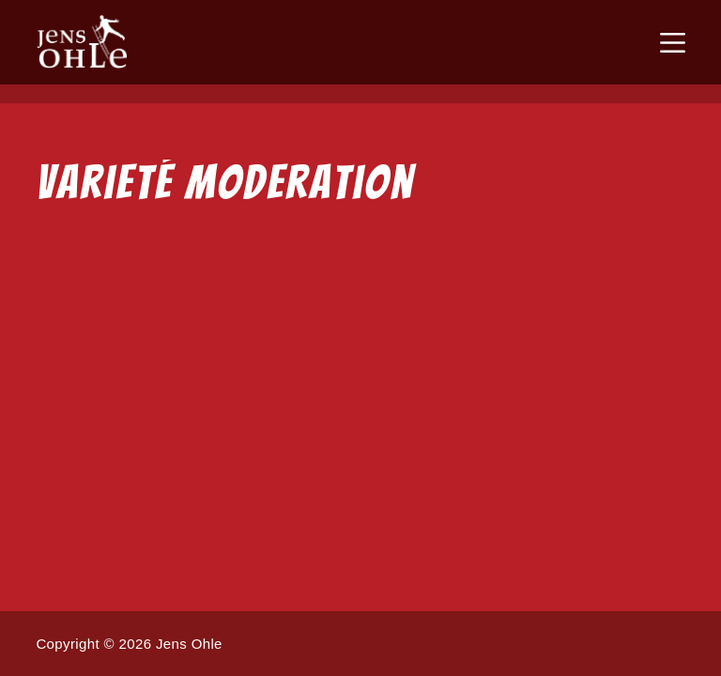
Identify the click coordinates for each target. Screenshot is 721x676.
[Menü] (672, 42)
